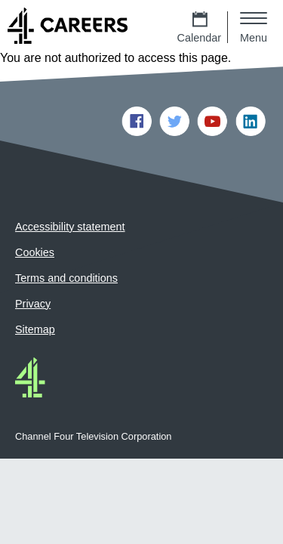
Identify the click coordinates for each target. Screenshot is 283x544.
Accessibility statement (70, 227)
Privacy (33, 304)
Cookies (34, 252)
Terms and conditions (66, 278)
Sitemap (35, 329)
